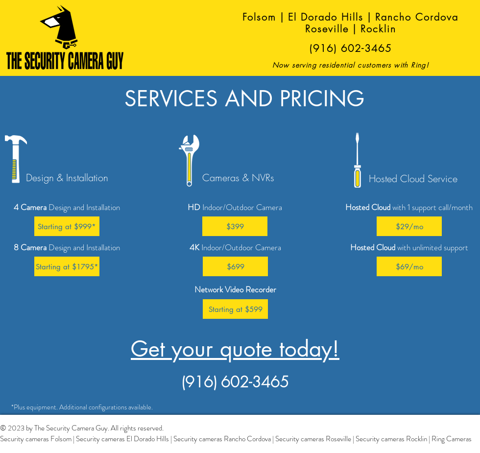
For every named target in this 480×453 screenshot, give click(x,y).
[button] (66, 226)
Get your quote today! (235, 348)
